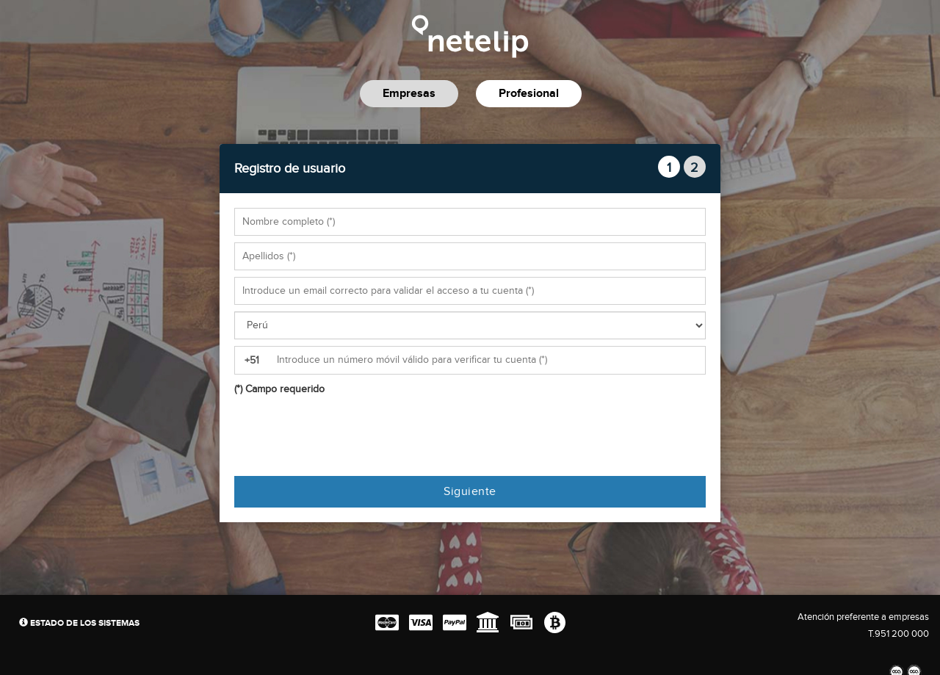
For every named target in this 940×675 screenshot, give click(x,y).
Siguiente (470, 492)
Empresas (409, 94)
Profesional (529, 94)
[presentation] (346, 436)
